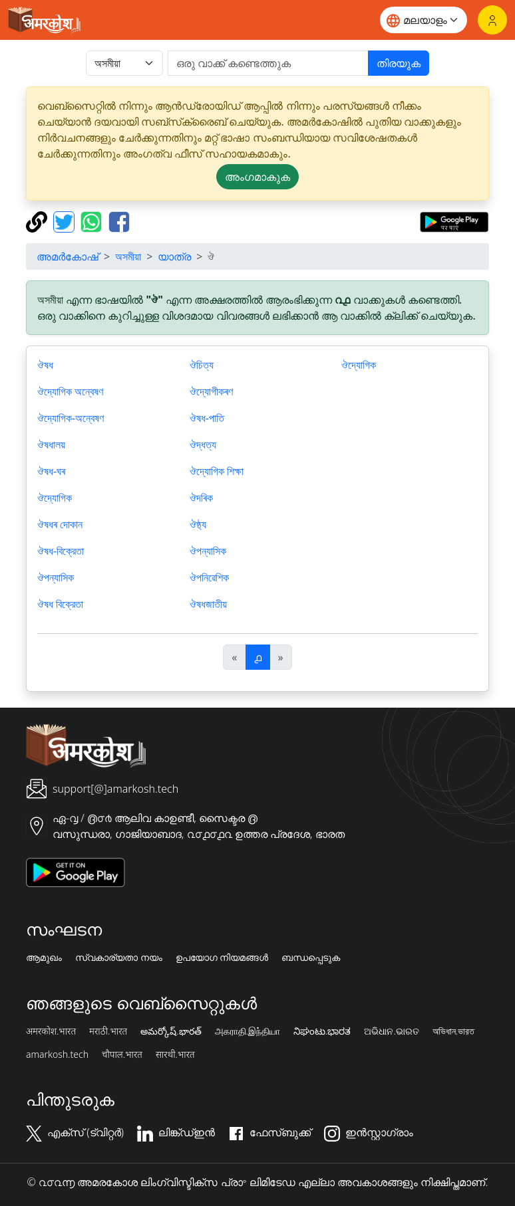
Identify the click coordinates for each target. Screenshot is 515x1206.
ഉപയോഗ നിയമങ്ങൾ (222, 957)
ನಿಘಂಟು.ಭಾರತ (322, 1031)
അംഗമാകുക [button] (257, 176)
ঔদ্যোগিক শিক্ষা (217, 471)
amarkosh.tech (57, 1054)
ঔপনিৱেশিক (209, 577)
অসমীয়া (128, 256)
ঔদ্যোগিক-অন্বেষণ (70, 418)
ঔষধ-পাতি (207, 418)
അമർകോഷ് (67, 256)
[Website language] (423, 20)
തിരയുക (399, 63)
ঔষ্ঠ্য (198, 524)
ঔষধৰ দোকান (60, 524)
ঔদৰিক (201, 497)
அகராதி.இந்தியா (247, 1031)
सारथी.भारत (175, 1054)
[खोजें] (268, 63)
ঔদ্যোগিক (54, 497)
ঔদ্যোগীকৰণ (211, 391)
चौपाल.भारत (122, 1054)
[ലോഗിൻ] (492, 20)
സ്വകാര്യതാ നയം (118, 957)
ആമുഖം (44, 957)
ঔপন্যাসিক (55, 577)
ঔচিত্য (202, 364)
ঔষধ (45, 364)
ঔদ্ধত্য (203, 444)
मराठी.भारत (108, 1031)
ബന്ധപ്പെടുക (310, 957)
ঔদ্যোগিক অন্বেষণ (70, 391)
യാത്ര (174, 256)
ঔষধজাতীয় (208, 604)
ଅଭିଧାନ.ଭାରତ (391, 1031)
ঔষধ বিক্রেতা (60, 604)
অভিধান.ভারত (453, 1031)
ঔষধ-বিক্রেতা (60, 551)
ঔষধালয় (51, 444)
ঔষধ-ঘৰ (51, 471)
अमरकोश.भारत (51, 1031)
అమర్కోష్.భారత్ (170, 1031)
